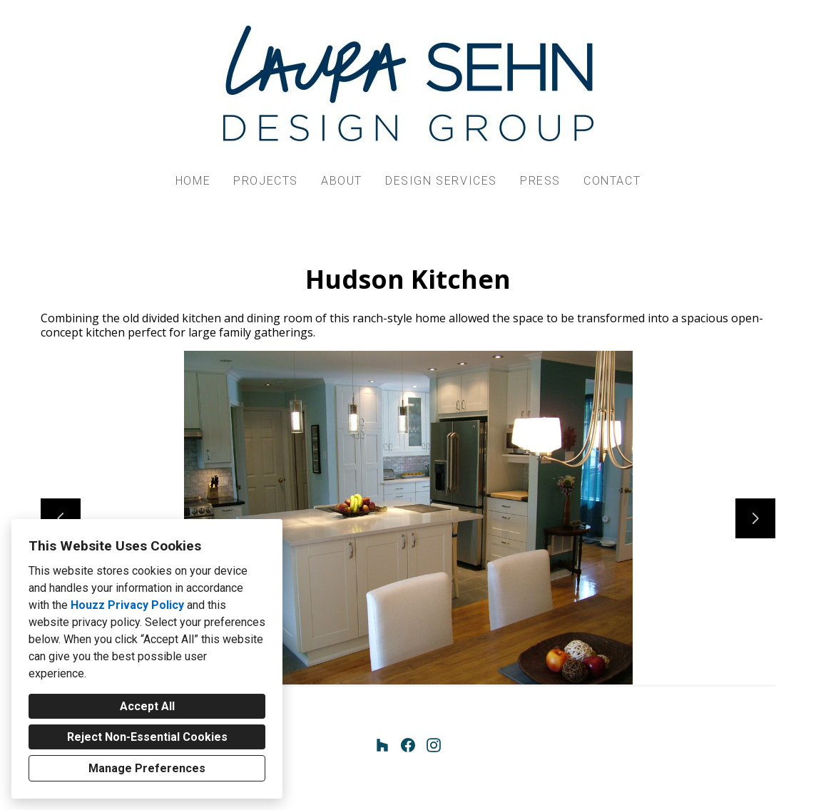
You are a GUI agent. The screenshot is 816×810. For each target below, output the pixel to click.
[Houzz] (382, 745)
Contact (612, 181)
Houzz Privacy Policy (127, 605)
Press (540, 181)
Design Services (441, 181)
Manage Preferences (146, 768)
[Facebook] (408, 745)
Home (192, 181)
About (341, 181)
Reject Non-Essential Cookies (147, 737)
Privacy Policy (372, 788)
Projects (265, 181)
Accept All (147, 706)
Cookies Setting (441, 788)
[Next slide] (755, 518)
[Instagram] (433, 745)
